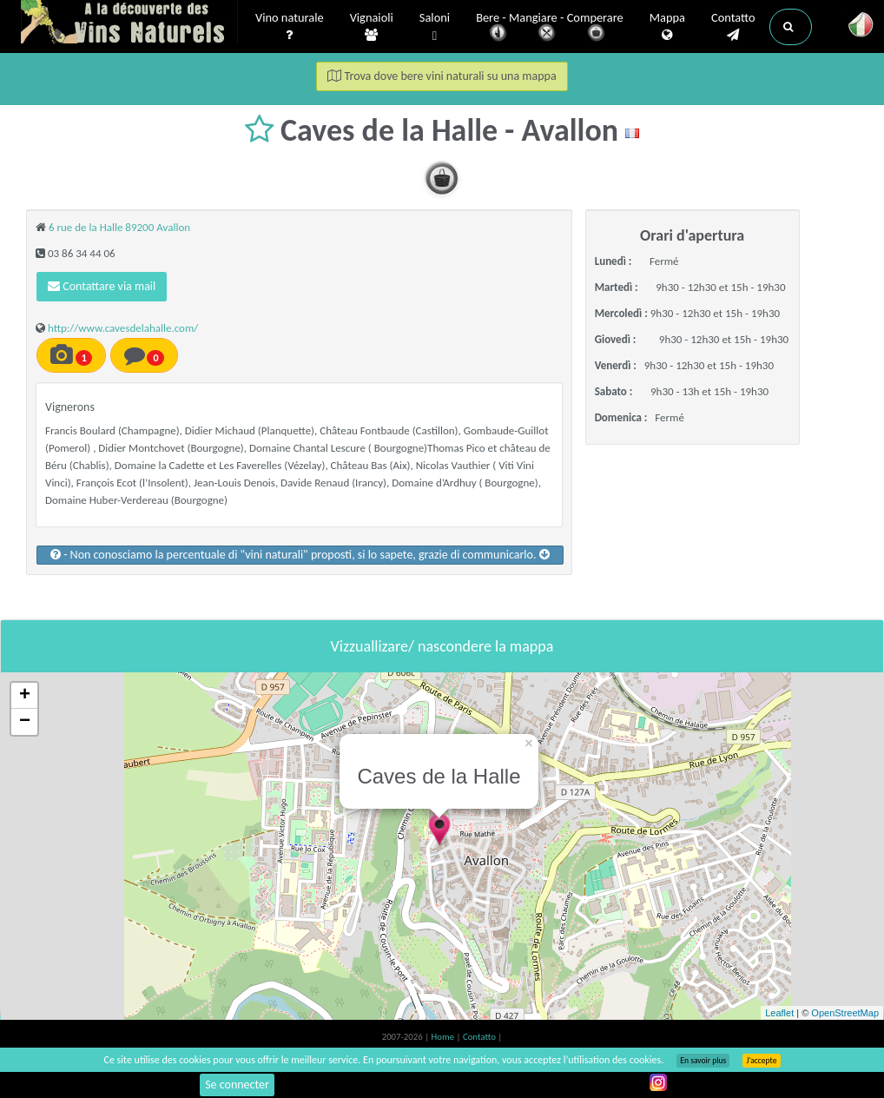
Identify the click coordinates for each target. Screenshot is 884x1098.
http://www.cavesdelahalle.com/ (123, 327)
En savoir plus (703, 1060)
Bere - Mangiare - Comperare (549, 28)
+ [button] (24, 696)
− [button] (24, 722)
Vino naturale (289, 27)
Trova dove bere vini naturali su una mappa (441, 76)
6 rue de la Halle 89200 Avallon (119, 227)
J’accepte (761, 1060)
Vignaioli (371, 27)
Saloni (434, 27)
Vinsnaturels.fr (129, 23)
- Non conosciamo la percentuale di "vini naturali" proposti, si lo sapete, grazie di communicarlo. (300, 554)
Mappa (667, 27)
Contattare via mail (101, 286)
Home (444, 1036)
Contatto (733, 27)
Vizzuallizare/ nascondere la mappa (442, 646)
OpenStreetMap (845, 1013)
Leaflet (779, 1013)
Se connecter (237, 1084)
